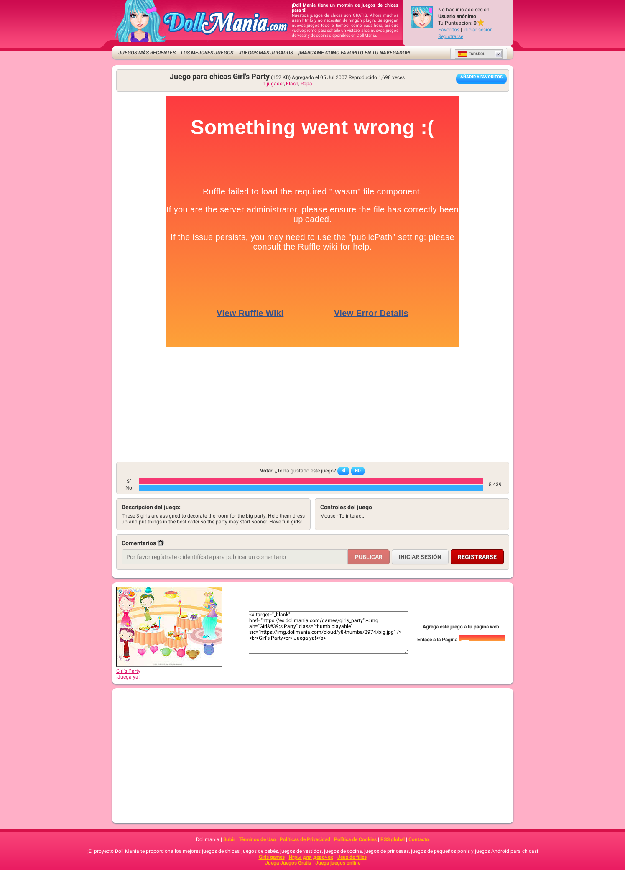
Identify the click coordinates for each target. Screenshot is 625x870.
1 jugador (273, 84)
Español (471, 54)
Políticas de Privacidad (305, 839)
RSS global (392, 839)
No (358, 470)
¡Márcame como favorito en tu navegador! (354, 53)
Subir (229, 839)
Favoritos (448, 30)
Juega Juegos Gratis (288, 863)
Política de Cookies (355, 839)
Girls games (272, 857)
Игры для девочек (311, 857)
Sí (343, 470)
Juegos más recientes (147, 53)
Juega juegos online (337, 863)
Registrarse (450, 36)
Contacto (418, 839)
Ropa (306, 84)
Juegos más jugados (266, 53)
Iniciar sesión (478, 30)
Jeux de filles (352, 857)
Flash (292, 84)
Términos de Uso (257, 839)
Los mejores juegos (207, 53)
